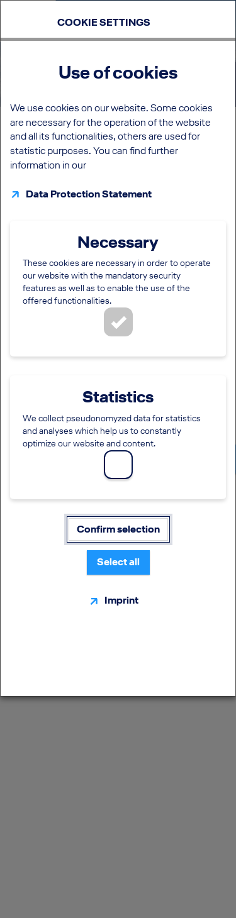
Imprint (121, 600)
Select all (118, 561)
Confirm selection (118, 529)
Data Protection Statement (89, 194)
